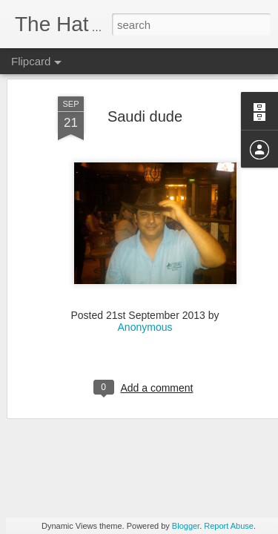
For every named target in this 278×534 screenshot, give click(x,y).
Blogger (185, 525)
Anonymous (145, 275)
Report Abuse (229, 525)
